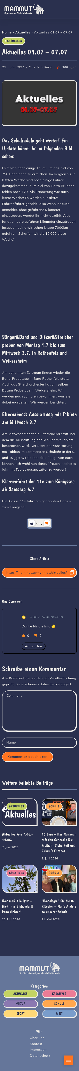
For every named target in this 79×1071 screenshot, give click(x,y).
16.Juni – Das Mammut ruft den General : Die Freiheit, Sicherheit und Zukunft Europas (59, 842)
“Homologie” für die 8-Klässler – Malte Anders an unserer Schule (59, 906)
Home (7, 32)
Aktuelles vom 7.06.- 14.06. (17, 837)
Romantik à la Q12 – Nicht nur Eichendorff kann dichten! (17, 906)
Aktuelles (22, 32)
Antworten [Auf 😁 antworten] (33, 646)
